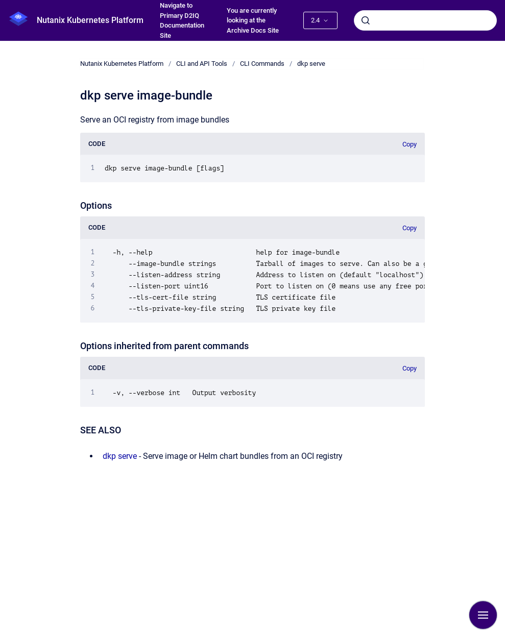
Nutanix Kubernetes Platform (90, 20)
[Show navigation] (483, 615)
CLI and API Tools (201, 63)
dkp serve (311, 63)
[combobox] (425, 20)
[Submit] (365, 20)
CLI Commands (262, 63)
